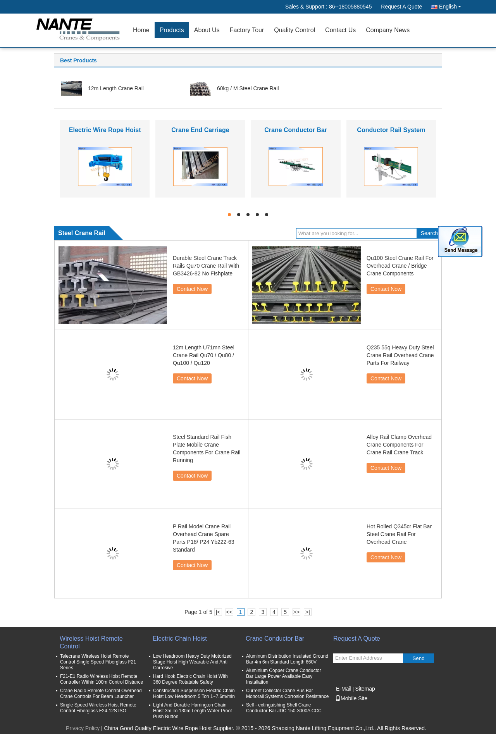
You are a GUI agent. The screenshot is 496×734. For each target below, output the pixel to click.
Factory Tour (247, 30)
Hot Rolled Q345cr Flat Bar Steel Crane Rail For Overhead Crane (399, 534)
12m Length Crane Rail (116, 88)
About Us (207, 30)
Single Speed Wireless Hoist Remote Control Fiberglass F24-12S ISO (98, 707)
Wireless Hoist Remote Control (91, 642)
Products (172, 30)
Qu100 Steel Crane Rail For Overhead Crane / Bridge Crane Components (400, 266)
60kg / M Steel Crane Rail (248, 88)
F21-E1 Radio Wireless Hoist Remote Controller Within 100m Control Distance (101, 679)
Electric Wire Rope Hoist (105, 130)
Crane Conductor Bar (295, 130)
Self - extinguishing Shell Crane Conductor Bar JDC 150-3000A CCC (284, 707)
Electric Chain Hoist (180, 638)
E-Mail (343, 689)
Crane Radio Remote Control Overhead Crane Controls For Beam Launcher (101, 693)
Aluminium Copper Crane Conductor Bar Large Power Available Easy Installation (283, 676)
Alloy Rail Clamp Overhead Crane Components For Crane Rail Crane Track (399, 445)
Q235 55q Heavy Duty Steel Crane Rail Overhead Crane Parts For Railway (400, 355)
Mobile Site (351, 698)
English (450, 6)
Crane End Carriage (200, 130)
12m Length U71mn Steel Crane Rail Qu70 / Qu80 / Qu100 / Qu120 (203, 355)
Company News (388, 30)
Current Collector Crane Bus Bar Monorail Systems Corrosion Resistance (287, 693)
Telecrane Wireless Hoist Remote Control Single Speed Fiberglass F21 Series (98, 661)
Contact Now (192, 289)
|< (218, 612)
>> (296, 612)
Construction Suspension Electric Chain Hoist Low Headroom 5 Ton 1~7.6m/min (194, 693)
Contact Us (340, 30)
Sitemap (365, 689)
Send (418, 658)
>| (307, 612)
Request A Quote (401, 6)
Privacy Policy (83, 728)
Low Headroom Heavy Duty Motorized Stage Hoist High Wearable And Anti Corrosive (192, 661)
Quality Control (294, 30)
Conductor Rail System (391, 130)
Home (141, 30)
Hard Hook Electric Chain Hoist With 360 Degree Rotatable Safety (190, 679)
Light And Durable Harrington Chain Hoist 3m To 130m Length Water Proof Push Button (192, 710)
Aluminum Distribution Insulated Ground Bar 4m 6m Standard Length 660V (287, 659)
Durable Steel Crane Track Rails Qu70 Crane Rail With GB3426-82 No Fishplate (206, 266)
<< (229, 612)
